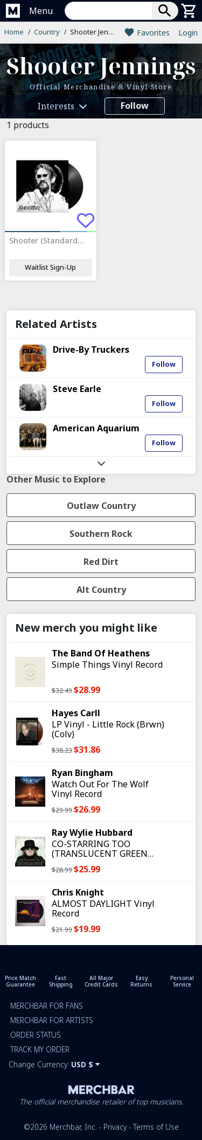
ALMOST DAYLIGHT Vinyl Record (103, 908)
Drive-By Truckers (91, 349)
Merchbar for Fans (46, 1006)
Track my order (39, 1049)
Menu (41, 11)
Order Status (35, 1035)
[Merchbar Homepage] (13, 11)
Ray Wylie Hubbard (92, 832)
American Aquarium (96, 428)
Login (188, 32)
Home (14, 32)
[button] (121, 11)
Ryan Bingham (82, 773)
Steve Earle (77, 389)
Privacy (115, 1127)
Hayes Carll (76, 713)
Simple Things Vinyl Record (107, 664)
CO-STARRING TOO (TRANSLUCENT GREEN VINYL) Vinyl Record (100, 853)
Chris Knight (78, 892)
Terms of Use (156, 1127)
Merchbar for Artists (51, 1020)
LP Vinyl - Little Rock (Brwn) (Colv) (108, 729)
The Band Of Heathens (101, 653)
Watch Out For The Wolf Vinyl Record (100, 789)
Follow (135, 105)
